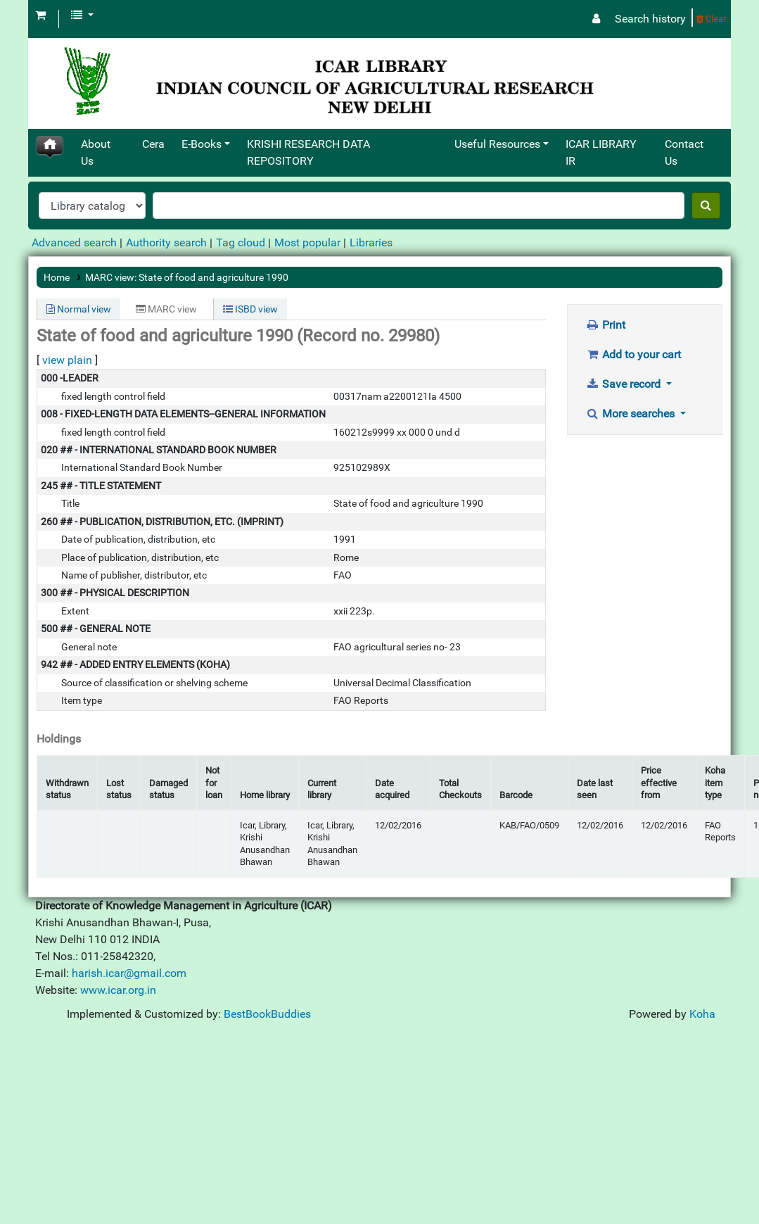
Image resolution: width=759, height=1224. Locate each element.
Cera (153, 144)
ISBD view (250, 309)
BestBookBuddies (267, 1014)
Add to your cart (633, 354)
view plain (67, 360)
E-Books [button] (201, 144)
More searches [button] (631, 413)
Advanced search (74, 242)
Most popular (307, 242)
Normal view (78, 309)
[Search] (705, 205)
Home (57, 277)
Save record (624, 384)
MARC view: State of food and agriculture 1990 (186, 277)
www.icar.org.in (118, 990)
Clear (711, 18)
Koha (702, 1014)
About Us (95, 152)
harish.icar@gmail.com (129, 973)
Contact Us (684, 152)
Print (605, 325)
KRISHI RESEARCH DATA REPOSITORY (308, 152)
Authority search (166, 242)
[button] (40, 15)
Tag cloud (240, 242)
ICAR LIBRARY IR (601, 152)
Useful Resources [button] (497, 144)
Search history (650, 18)
